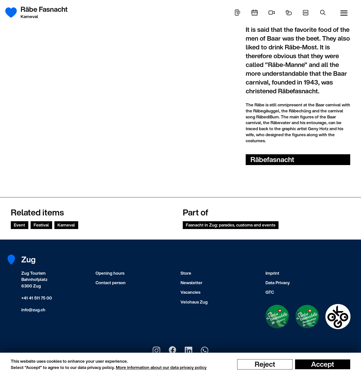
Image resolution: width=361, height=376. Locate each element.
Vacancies (190, 292)
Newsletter (191, 282)
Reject (265, 364)
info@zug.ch (33, 310)
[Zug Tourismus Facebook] (172, 350)
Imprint (272, 273)
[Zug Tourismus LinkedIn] (188, 350)
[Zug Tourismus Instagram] (156, 350)
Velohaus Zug (194, 302)
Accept (322, 364)
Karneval (66, 225)
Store (185, 273)
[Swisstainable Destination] (307, 316)
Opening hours (110, 273)
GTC (269, 292)
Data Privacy (277, 282)
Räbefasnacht (272, 159)
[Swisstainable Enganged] (277, 316)
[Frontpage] (14, 12)
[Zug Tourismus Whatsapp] (204, 350)
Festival (41, 225)
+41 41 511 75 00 (36, 298)
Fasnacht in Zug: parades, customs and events (230, 225)
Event (19, 225)
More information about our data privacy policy (161, 367)
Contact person (111, 282)
